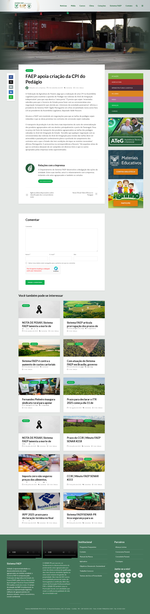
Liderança (34, 382)
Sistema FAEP (116, 6)
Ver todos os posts (45, 181)
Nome (28, 254)
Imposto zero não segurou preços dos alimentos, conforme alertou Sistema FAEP (37, 481)
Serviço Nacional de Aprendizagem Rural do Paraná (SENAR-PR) (21, 582)
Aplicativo (83, 561)
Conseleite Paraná (122, 557)
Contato (129, 6)
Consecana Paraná (123, 552)
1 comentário (45, 405)
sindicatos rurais (21, 585)
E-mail (52, 254)
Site (75, 254)
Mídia (73, 6)
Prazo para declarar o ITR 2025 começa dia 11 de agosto (82, 403)
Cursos (82, 6)
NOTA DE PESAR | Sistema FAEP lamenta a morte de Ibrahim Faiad (37, 326)
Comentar (69, 88)
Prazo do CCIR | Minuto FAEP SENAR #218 (84, 439)
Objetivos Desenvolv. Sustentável (92, 566)
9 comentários (91, 328)
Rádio (80, 421)
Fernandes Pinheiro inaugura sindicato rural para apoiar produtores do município (38, 403)
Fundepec (119, 561)
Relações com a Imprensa (35, 88)
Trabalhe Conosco (86, 571)
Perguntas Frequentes (88, 547)
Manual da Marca (86, 557)
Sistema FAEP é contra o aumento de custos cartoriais (38, 362)
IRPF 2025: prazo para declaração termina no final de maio (37, 518)
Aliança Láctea (121, 547)
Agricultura (27, 459)
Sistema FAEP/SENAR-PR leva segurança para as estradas (81, 518)
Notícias (63, 6)
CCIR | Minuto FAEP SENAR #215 (83, 478)
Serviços (29, 70)
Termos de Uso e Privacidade (91, 576)
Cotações (102, 6)
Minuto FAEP (72, 421)
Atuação (70, 305)
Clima (91, 6)
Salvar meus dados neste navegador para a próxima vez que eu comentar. (51, 263)
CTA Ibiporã (71, 497)
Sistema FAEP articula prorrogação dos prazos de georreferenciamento (82, 326)
